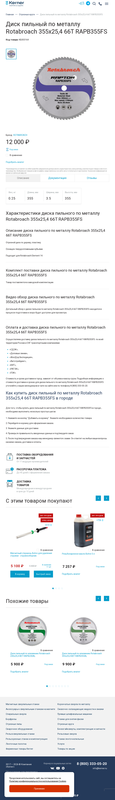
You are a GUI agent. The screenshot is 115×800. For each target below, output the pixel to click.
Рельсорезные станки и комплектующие (26, 739)
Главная (10, 14)
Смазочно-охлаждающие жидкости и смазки (81, 709)
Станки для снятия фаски (71, 719)
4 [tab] (62, 589)
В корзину (20, 574)
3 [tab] (59, 589)
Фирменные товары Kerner (19, 749)
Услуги (61, 744)
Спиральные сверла (16, 714)
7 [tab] (65, 687)
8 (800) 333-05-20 (92, 764)
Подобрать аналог (15, 162)
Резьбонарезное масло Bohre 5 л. (78, 554)
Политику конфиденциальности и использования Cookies (37, 781)
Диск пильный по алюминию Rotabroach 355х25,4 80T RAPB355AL (82, 654)
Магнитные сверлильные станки (22, 704)
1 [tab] (53, 589)
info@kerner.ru (100, 768)
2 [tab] (56, 589)
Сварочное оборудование (19, 729)
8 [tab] (68, 687)
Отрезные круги (27, 14)
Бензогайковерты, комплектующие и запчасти (81, 729)
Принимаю (39, 788)
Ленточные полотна (16, 744)
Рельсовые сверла (67, 734)
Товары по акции (66, 749)
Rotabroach (20, 135)
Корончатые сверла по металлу (74, 704)
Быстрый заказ (43, 574)
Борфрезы (11, 719)
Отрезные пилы (14, 724)
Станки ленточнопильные (71, 739)
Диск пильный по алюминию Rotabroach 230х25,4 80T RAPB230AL (30, 654)
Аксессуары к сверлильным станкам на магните (30, 709)
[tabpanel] (32, 545)
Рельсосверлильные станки (20, 734)
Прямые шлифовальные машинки (75, 714)
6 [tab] (62, 687)
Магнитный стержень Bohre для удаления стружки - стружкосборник (31, 554)
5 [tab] (59, 687)
